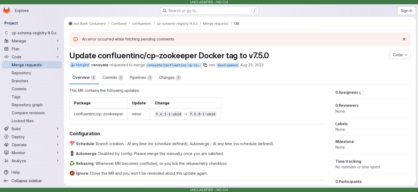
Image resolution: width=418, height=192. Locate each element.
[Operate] (32, 144)
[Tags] (32, 96)
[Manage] (32, 40)
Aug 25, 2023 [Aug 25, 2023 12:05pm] (252, 65)
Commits (112, 77)
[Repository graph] (32, 104)
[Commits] (32, 88)
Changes (170, 77)
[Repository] (32, 72)
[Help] (32, 172)
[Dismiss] (404, 39)
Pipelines (141, 77)
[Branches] (32, 80)
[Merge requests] (32, 64)
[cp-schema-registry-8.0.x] (32, 32)
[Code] (32, 56)
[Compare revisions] (32, 112)
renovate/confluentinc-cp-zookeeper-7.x (174, 65)
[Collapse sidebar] (32, 181)
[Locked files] (32, 120)
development (228, 65)
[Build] (32, 128)
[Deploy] (32, 136)
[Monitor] (32, 152)
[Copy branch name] (205, 65)
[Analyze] (32, 160)
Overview (84, 77)
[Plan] (32, 48)
